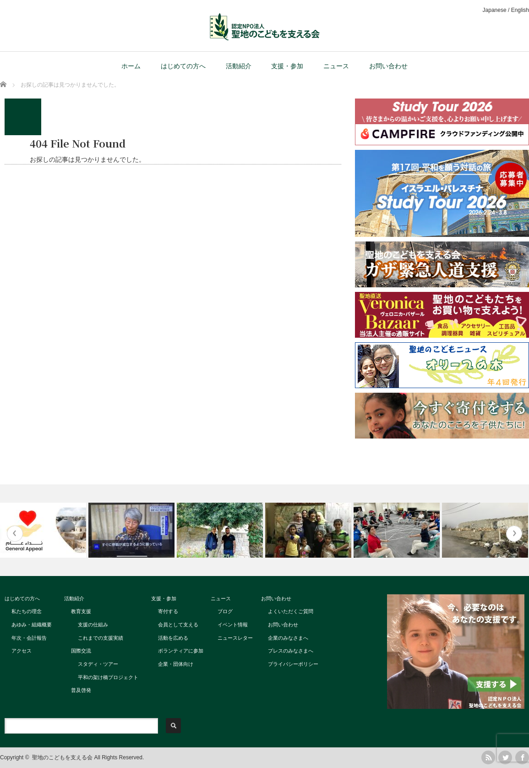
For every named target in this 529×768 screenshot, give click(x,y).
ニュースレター (235, 638)
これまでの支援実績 (100, 638)
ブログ (225, 611)
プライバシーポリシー (293, 664)
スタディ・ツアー (98, 664)
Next (514, 534)
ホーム (131, 66)
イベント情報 (233, 624)
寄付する (168, 611)
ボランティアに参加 (180, 650)
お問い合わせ (388, 66)
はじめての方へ (183, 66)
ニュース (336, 66)
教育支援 (81, 611)
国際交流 (81, 650)
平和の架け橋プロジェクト (108, 677)
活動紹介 (238, 66)
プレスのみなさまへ (290, 650)
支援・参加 (287, 66)
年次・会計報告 (29, 638)
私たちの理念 (26, 611)
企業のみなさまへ (288, 638)
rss (488, 757)
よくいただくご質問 (290, 611)
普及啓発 (81, 690)
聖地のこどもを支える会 (62, 757)
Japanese (495, 10)
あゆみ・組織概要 (31, 624)
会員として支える (178, 624)
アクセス (21, 650)
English (520, 10)
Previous (15, 534)
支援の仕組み (93, 624)
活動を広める (173, 638)
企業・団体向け (175, 664)
